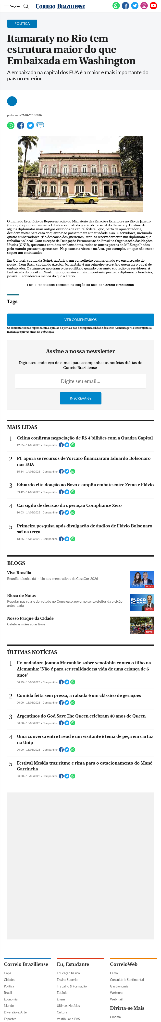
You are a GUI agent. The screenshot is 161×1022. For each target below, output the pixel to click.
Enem (61, 999)
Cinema (115, 1017)
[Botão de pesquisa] (25, 6)
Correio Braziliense (26, 964)
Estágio (62, 993)
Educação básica (68, 973)
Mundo (9, 1006)
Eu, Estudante (73, 964)
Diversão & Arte (15, 1012)
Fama (114, 973)
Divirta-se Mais (127, 1008)
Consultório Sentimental (127, 980)
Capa (7, 973)
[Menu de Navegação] (12, 6)
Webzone (116, 993)
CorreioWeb (123, 964)
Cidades (9, 980)
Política (9, 986)
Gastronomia (119, 986)
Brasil (8, 993)
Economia (11, 999)
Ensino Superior (68, 980)
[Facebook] (125, 8)
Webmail (116, 999)
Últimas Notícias (68, 1006)
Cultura (62, 1012)
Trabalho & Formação (72, 986)
